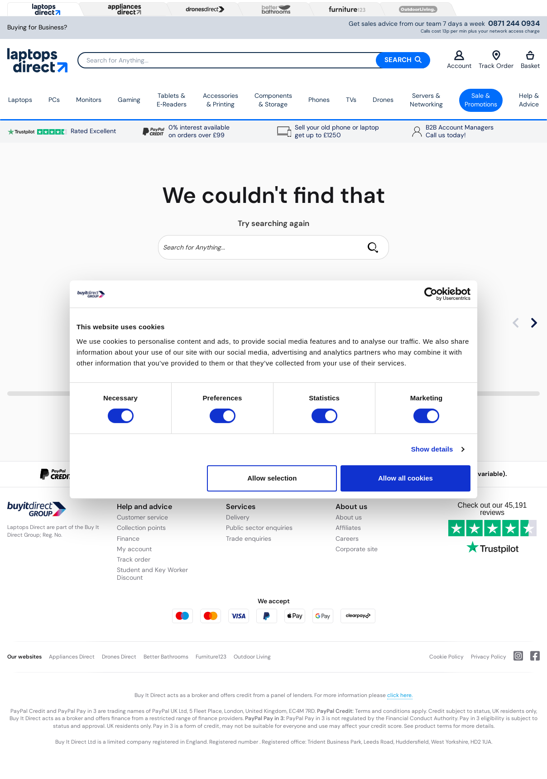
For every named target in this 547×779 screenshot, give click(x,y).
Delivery (238, 517)
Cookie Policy (446, 656)
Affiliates (348, 528)
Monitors (88, 100)
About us (349, 517)
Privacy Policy (488, 656)
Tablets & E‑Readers (172, 100)
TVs (351, 100)
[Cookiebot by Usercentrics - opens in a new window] (430, 294)
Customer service (142, 517)
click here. (400, 695)
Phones (319, 100)
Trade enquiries (248, 538)
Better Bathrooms (166, 656)
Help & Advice (529, 100)
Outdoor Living (252, 656)
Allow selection (272, 478)
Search (403, 59)
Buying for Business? (37, 27)
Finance (128, 538)
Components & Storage (273, 100)
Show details (432, 449)
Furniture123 (211, 656)
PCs (54, 100)
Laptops (20, 100)
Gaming (129, 100)
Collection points (141, 528)
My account (134, 549)
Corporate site (357, 549)
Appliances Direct (72, 656)
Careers (347, 538)
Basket (530, 60)
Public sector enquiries (259, 528)
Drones (383, 100)
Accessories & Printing (220, 100)
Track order (133, 559)
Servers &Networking (426, 100)
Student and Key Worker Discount (152, 574)
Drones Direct (119, 656)
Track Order (496, 60)
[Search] (253, 60)
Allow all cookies (405, 478)
